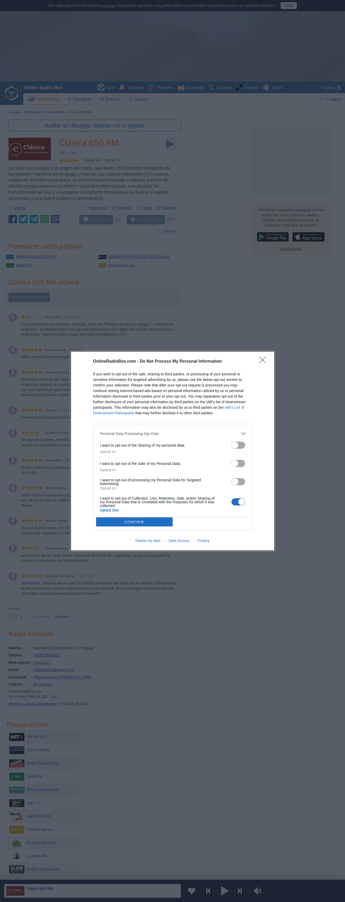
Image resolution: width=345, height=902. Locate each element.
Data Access (179, 541)
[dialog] (173, 451)
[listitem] (172, 433)
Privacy (204, 541)
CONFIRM (134, 522)
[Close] (264, 362)
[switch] (238, 445)
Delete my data (148, 541)
